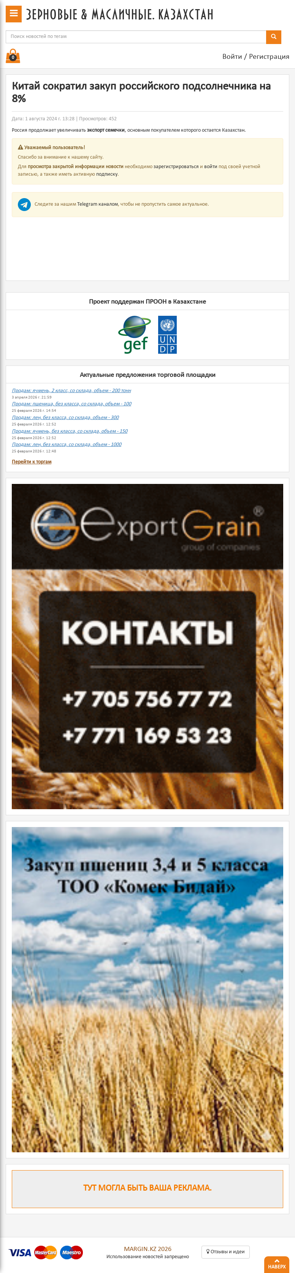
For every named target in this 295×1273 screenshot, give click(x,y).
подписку (106, 174)
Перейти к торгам (31, 462)
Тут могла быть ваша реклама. (147, 1188)
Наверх (276, 1263)
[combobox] (136, 36)
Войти (232, 57)
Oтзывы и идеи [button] (225, 1252)
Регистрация (269, 57)
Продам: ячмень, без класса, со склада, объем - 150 (69, 431)
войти (210, 167)
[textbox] (136, 37)
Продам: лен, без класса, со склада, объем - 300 (65, 418)
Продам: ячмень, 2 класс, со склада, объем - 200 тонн (71, 391)
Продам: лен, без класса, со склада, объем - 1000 (66, 444)
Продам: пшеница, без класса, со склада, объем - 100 (71, 404)
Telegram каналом (97, 204)
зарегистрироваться (176, 167)
